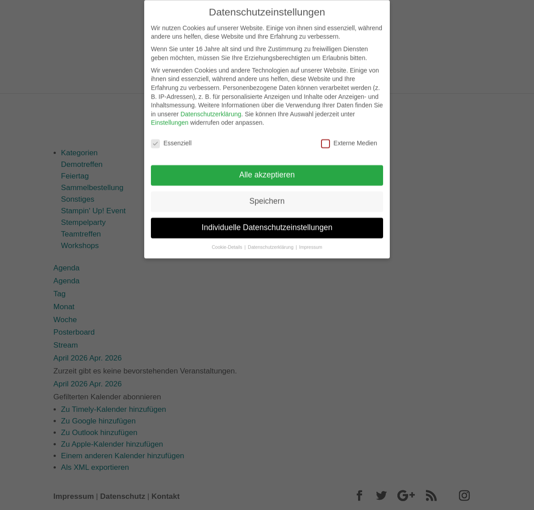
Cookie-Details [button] (227, 242)
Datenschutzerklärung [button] (271, 242)
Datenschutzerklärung (210, 108)
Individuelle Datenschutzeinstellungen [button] (267, 222)
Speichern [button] (267, 195)
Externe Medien (349, 138)
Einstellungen (169, 117)
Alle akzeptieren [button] (267, 169)
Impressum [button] (310, 242)
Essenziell (171, 138)
